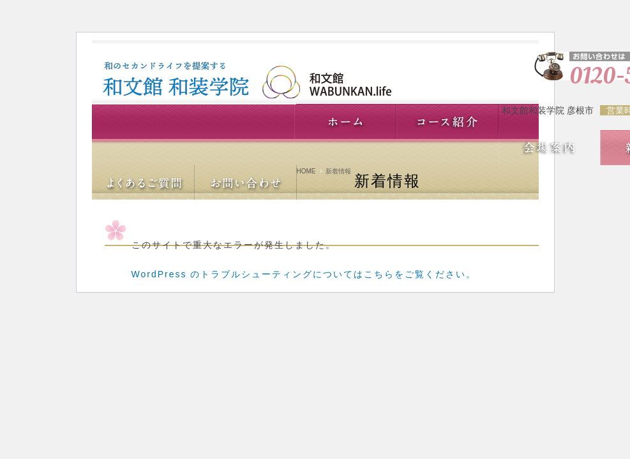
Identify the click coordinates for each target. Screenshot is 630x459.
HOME (306, 171)
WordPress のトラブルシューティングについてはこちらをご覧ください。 (304, 274)
